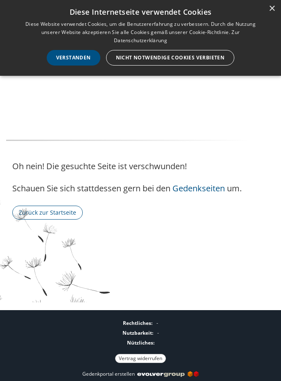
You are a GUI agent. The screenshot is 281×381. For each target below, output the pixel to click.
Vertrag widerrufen (140, 358)
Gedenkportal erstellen (140, 373)
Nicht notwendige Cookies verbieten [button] (170, 57)
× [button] (272, 9)
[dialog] (140, 38)
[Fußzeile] (140, 339)
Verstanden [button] (73, 57)
